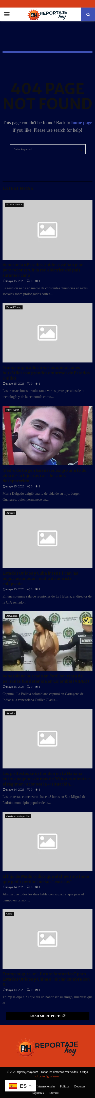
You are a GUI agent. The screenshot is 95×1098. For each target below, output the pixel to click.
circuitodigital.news (47, 1076)
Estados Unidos (14, 204)
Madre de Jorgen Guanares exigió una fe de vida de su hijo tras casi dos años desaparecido (44, 475)
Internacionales (45, 1086)
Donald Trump (13, 307)
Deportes (79, 1086)
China (9, 913)
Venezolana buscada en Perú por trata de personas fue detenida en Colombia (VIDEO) (46, 678)
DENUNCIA (13, 410)
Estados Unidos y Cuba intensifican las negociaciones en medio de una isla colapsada (40, 578)
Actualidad (11, 615)
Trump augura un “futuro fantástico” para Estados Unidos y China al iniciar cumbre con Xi (46, 979)
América (10, 513)
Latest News (18, 188)
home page (81, 122)
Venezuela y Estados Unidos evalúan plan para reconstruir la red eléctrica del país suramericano (43, 270)
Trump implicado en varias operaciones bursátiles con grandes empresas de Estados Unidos (46, 373)
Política (64, 1086)
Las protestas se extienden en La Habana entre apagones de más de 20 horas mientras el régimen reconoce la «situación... (47, 779)
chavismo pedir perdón (18, 816)
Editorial (54, 1093)
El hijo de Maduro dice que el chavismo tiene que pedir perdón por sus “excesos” (46, 879)
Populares (38, 1093)
